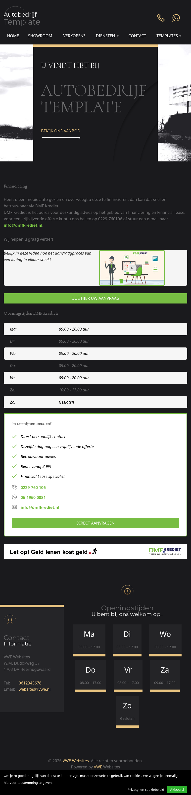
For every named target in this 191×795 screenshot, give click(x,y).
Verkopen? (74, 35)
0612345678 (30, 679)
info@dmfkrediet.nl (23, 225)
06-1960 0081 (33, 497)
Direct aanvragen (95, 523)
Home (13, 35)
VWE (98, 767)
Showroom (40, 35)
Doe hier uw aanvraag (95, 298)
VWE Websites (76, 760)
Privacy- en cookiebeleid (146, 789)
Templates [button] (168, 35)
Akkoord (177, 789)
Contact (137, 35)
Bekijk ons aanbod (60, 133)
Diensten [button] (107, 35)
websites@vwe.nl (34, 685)
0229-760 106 (33, 487)
